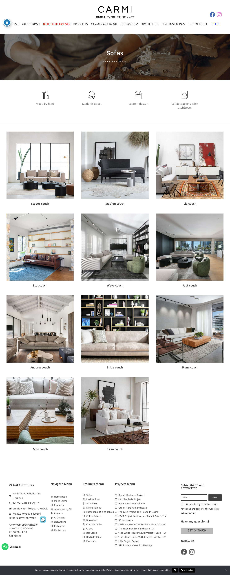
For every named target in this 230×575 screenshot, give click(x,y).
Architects (150, 24)
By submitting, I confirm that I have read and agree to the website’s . (200, 509)
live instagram (174, 24)
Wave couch (115, 285)
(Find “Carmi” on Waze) (23, 518)
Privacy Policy (188, 513)
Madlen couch (114, 204)
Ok (175, 570)
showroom (129, 24)
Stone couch (189, 367)
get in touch (198, 24)
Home (105, 61)
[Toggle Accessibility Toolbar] (7, 22)
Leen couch (115, 449)
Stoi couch (40, 285)
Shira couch (115, 367)
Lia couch (190, 204)
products (80, 24)
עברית (215, 24)
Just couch (190, 285)
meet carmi (31, 24)
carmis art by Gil (104, 24)
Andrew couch (40, 367)
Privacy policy (187, 570)
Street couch (40, 204)
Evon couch (40, 449)
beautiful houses (56, 24)
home (15, 24)
